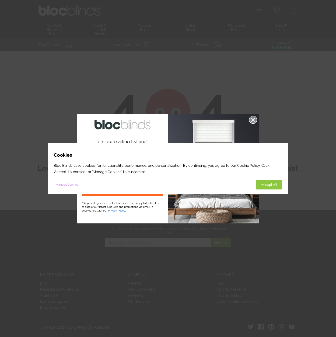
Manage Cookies (67, 184)
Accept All (269, 185)
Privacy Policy (116, 210)
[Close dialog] (253, 120)
